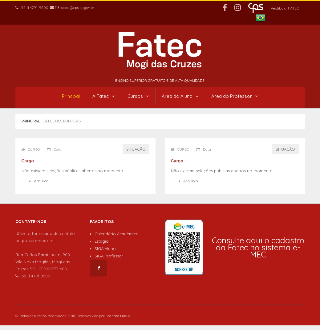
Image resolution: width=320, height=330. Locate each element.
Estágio (102, 241)
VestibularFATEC (285, 8)
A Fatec (103, 96)
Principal (71, 96)
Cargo (28, 160)
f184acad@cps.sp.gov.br (72, 7)
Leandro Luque (118, 315)
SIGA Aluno (105, 248)
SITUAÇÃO (136, 149)
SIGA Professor (109, 255)
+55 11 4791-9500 (31, 7)
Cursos (138, 96)
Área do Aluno (180, 96)
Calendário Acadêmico (117, 233)
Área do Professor (234, 96)
